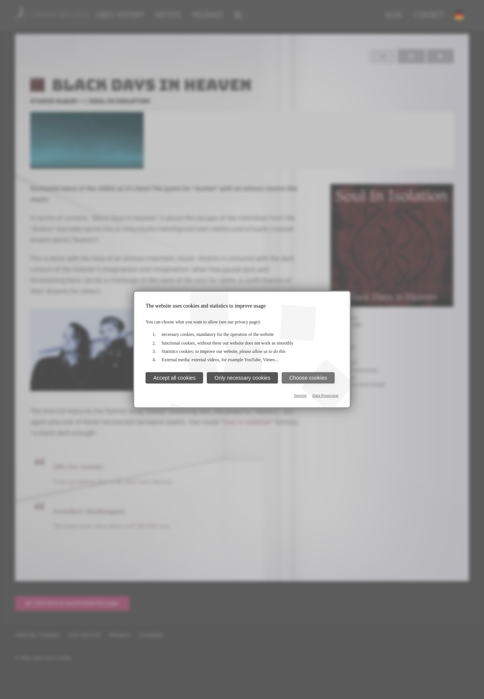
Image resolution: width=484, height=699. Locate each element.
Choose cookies (308, 378)
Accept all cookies (174, 378)
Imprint (300, 395)
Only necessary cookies (242, 378)
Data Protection (325, 395)
